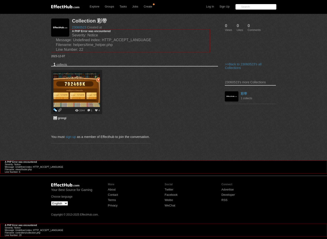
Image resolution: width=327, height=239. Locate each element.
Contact (113, 194)
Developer (228, 194)
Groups (109, 6)
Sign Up (225, 6)
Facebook (171, 194)
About (112, 189)
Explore (94, 6)
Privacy (113, 205)
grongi (62, 118)
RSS (224, 200)
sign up (70, 137)
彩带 (244, 93)
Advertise (227, 189)
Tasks (123, 6)
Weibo (169, 200)
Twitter (169, 189)
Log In (210, 6)
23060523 (79, 27)
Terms (112, 200)
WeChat (170, 205)
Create (148, 6)
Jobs (135, 6)
